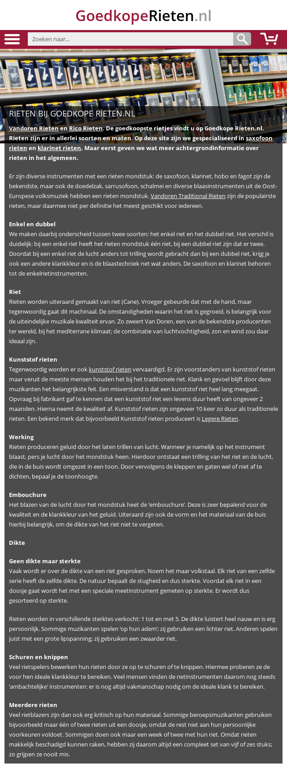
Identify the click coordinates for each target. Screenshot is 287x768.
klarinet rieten (59, 148)
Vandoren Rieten (34, 128)
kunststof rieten (110, 369)
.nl (143, 15)
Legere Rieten (220, 418)
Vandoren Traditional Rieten (188, 196)
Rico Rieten (86, 128)
